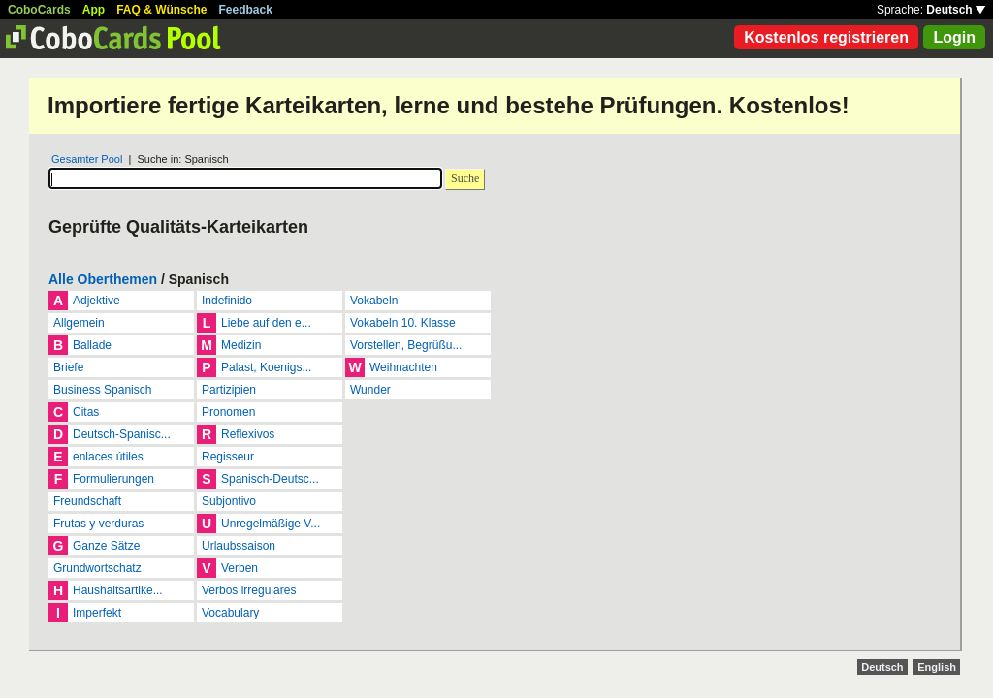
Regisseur (228, 456)
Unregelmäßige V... (270, 523)
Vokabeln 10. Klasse (403, 323)
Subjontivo (229, 501)
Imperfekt (97, 612)
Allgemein (79, 323)
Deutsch (955, 9)
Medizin (241, 345)
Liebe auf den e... (266, 323)
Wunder (370, 390)
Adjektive (96, 300)
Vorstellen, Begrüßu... (406, 345)
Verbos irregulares (249, 590)
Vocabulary (230, 612)
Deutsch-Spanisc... (122, 434)
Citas (86, 412)
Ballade (92, 345)
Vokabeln (374, 300)
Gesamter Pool (86, 159)
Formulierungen (113, 479)
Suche (465, 178)
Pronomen (228, 412)
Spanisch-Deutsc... (270, 479)
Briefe (68, 367)
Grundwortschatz (97, 568)
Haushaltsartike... (118, 590)
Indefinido (227, 300)
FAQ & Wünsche (161, 9)
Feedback (245, 9)
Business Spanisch (102, 390)
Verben (239, 568)
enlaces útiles (108, 456)
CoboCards (39, 9)
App (93, 9)
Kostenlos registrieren (826, 37)
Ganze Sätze (106, 546)
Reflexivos (247, 434)
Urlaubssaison (238, 546)
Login (954, 37)
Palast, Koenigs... (266, 367)
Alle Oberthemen (102, 279)
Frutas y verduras (98, 523)
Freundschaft (87, 501)
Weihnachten (403, 367)
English (936, 667)
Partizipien (229, 390)
